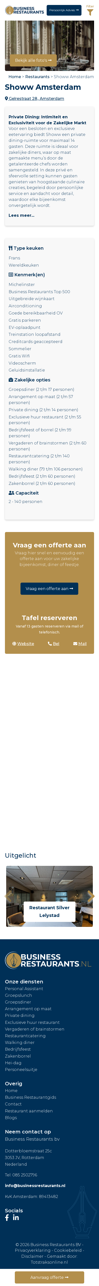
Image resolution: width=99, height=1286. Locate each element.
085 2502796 (24, 1175)
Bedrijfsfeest (18, 1049)
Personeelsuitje (21, 1069)
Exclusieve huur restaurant (32, 1022)
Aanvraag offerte (47, 1277)
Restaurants (37, 76)
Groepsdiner (18, 1002)
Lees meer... (21, 215)
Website (23, 643)
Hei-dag (13, 1063)
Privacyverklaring (33, 1250)
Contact (13, 1104)
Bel (53, 643)
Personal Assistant (24, 988)
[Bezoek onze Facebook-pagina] (8, 1218)
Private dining (20, 1015)
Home (14, 76)
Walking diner (20, 1042)
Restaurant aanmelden (29, 1111)
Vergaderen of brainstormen (34, 1029)
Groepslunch (18, 995)
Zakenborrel (18, 1056)
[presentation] (8, 896)
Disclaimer (32, 1256)
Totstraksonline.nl (49, 1262)
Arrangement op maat (28, 1008)
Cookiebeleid (68, 1250)
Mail (80, 643)
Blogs (11, 1117)
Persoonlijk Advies (62, 10)
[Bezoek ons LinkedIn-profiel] (16, 1218)
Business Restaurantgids (30, 1097)
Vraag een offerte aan (47, 588)
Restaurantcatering (25, 1036)
